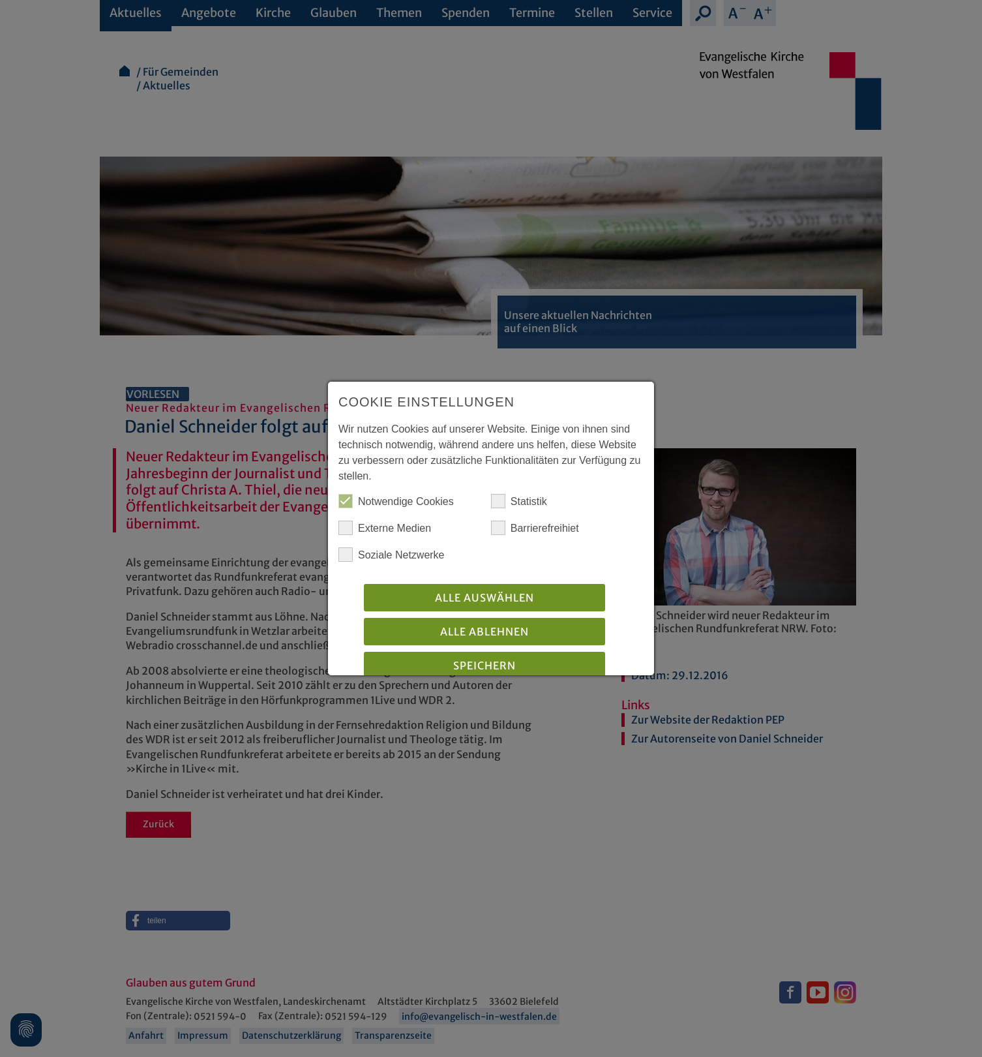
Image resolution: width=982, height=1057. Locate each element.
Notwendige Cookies (396, 501)
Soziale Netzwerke (391, 554)
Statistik (519, 501)
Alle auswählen (484, 597)
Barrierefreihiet (535, 528)
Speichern (484, 665)
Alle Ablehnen (484, 631)
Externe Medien (384, 528)
